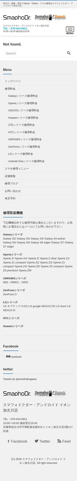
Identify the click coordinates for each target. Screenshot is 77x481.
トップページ (13, 81)
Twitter (42, 441)
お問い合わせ (13, 191)
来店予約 (10, 198)
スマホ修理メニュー (17, 168)
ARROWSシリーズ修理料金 (25, 139)
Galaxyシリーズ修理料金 (23, 95)
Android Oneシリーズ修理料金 (26, 161)
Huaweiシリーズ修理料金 (23, 117)
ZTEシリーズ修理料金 (21, 124)
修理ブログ (11, 183)
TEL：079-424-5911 (15, 28)
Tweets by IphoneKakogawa (20, 379)
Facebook (16, 356)
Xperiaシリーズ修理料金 (22, 103)
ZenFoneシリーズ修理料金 (24, 146)
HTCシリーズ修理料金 (21, 132)
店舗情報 (10, 176)
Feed (64, 441)
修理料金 (10, 88)
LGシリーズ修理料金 (20, 153)
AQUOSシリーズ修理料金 (23, 110)
